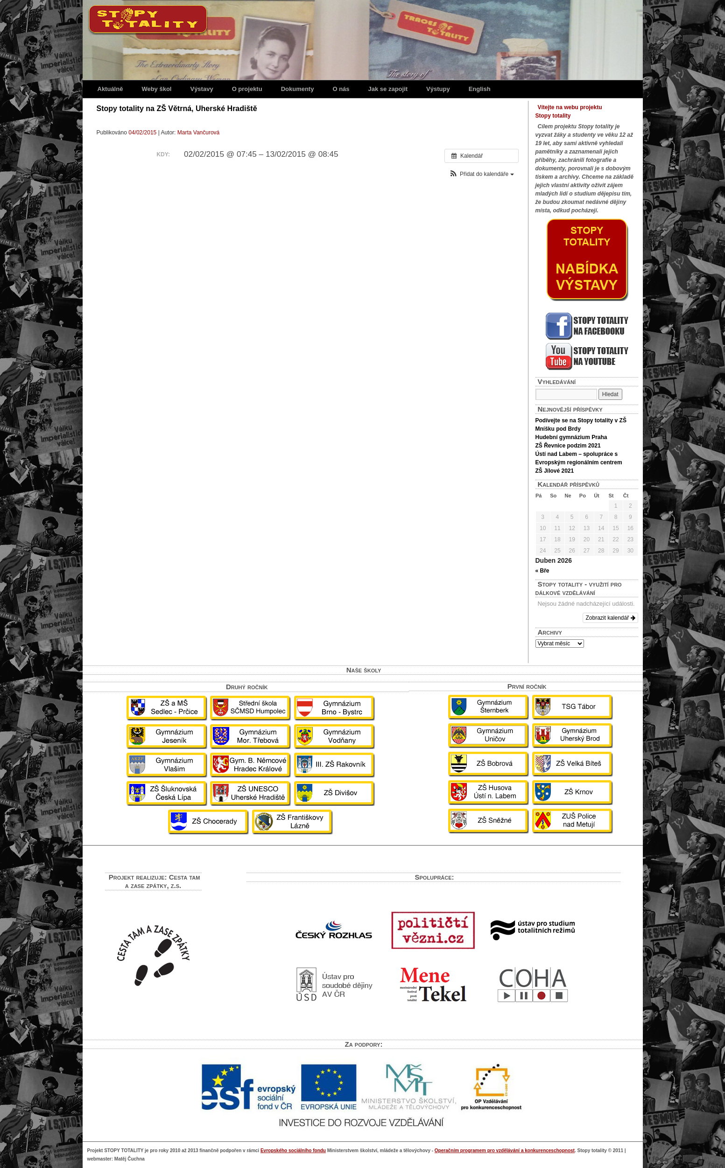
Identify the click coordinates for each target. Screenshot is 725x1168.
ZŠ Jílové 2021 (554, 471)
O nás (340, 88)
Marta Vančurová (198, 132)
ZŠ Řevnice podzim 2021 (568, 445)
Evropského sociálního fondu (293, 1150)
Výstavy (201, 88)
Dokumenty (297, 88)
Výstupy (438, 88)
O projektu (247, 88)
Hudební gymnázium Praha (571, 437)
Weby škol (156, 88)
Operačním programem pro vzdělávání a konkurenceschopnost (505, 1150)
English (480, 88)
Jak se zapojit (388, 88)
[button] (481, 174)
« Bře (542, 570)
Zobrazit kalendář (610, 618)
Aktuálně (110, 88)
